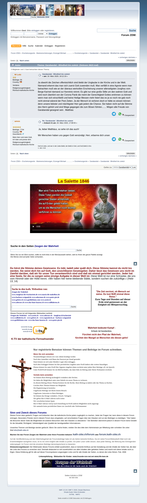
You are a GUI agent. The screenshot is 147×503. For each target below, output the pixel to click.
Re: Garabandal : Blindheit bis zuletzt (57, 121)
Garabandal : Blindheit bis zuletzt (56, 74)
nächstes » (132, 57)
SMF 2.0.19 (63, 490)
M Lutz (18, 74)
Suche (14, 246)
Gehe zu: (108, 167)
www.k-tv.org (27, 329)
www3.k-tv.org (26, 327)
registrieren (49, 30)
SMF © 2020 (72, 490)
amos (17, 121)
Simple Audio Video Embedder (74, 492)
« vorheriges (123, 57)
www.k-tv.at (27, 331)
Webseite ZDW (43, 17)
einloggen (35, 30)
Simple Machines (84, 490)
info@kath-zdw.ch (21, 430)
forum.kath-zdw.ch (110, 434)
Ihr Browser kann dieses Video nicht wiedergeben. (73, 208)
